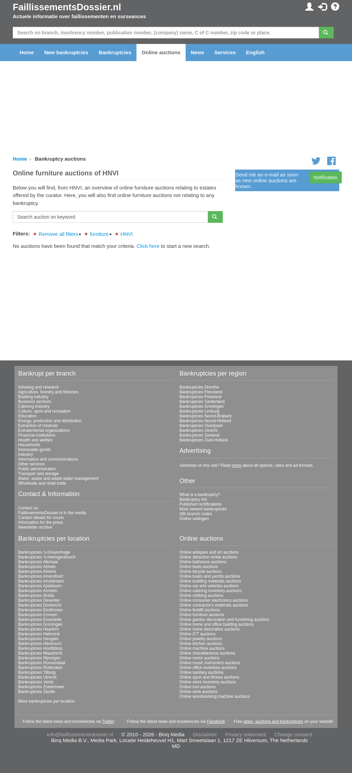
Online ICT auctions (197, 634)
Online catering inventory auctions (210, 590)
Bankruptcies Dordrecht (39, 605)
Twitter (108, 721)
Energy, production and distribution (50, 420)
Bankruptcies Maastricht (40, 653)
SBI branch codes (195, 513)
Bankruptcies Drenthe (199, 387)
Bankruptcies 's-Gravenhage (44, 552)
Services (225, 52)
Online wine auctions (198, 691)
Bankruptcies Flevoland (200, 392)
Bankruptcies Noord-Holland (205, 420)
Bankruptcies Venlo (36, 682)
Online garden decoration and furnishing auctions (224, 619)
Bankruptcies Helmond (39, 634)
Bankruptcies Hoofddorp (40, 648)
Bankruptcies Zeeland (199, 435)
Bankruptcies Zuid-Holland (203, 440)
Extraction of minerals (38, 425)
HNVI (126, 234)
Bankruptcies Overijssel (200, 425)
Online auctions (161, 52)
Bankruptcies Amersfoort (40, 576)
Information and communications (48, 459)
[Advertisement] (120, 302)
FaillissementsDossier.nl (67, 7)
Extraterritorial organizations (43, 430)
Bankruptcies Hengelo (38, 638)
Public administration (37, 468)
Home (27, 52)
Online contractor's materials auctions (213, 605)
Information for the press (40, 522)
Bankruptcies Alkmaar (38, 561)
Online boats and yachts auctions (209, 576)
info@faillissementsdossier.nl (80, 734)
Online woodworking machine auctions (214, 696)
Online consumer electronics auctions (213, 600)
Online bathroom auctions (203, 561)
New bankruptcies (66, 52)
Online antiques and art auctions (209, 552)
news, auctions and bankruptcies (273, 721)
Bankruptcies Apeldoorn (40, 586)
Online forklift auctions (199, 610)
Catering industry (34, 406)
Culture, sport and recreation (44, 411)
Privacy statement (245, 734)
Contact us (28, 508)
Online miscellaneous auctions (207, 653)
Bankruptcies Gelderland (201, 401)
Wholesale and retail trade (42, 483)
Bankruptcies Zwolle (36, 691)
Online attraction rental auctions (208, 557)
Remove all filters (58, 234)
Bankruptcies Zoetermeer (41, 686)
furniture (99, 234)
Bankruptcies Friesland (200, 396)
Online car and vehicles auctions (209, 586)
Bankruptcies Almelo (37, 566)
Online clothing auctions (201, 595)
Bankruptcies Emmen (37, 614)
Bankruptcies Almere (37, 571)
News (197, 52)
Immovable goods (34, 449)
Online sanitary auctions (201, 672)
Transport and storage (38, 473)
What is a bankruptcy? (199, 494)
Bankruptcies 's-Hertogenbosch (46, 557)
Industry (25, 454)
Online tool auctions (197, 686)
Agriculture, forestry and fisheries (48, 392)
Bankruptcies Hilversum (40, 643)
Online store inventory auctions (207, 682)
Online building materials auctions (210, 581)
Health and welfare (35, 440)
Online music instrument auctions (209, 662)
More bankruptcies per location (46, 701)
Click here (148, 246)
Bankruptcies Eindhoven (40, 610)
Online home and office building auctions (216, 624)
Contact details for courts (41, 517)
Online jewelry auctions (200, 638)
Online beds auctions (198, 566)
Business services (34, 401)
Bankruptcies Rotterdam (40, 667)
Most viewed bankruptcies (203, 509)
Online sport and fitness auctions (209, 677)
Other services (31, 464)
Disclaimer (205, 734)
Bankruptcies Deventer (39, 600)
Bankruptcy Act (193, 499)
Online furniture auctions (201, 614)
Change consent (293, 734)
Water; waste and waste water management (58, 478)
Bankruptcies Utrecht (198, 430)
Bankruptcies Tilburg (37, 672)
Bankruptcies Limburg (199, 411)
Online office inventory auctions (208, 667)
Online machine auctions (201, 648)
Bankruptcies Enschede (40, 619)
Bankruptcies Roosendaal (41, 662)
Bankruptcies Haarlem (38, 629)
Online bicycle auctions (200, 571)
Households (29, 444)
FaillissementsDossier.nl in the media (52, 512)
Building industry (33, 396)
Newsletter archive (35, 527)
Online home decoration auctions (209, 629)
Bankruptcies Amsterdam (41, 581)
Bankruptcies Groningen (201, 406)
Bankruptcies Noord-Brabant (205, 416)
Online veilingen (194, 518)
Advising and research (38, 387)
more (236, 465)
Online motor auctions (199, 658)
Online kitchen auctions (200, 643)
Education (27, 416)
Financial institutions (36, 435)
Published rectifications (200, 504)
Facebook (216, 721)
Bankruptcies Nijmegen (39, 658)
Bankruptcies (115, 52)
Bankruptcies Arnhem (37, 590)
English (255, 52)
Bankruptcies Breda (36, 595)
